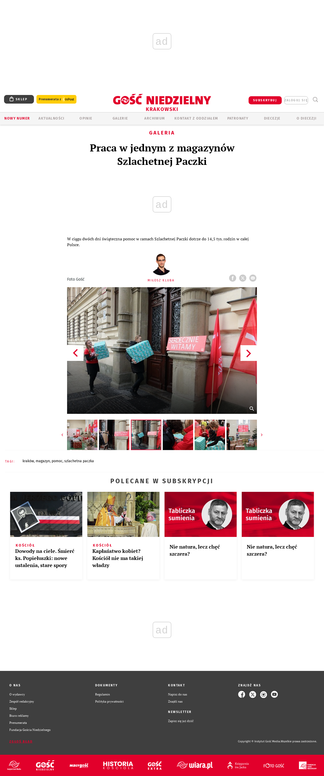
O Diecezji (306, 118)
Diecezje (272, 118)
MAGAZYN (43, 461)
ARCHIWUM (154, 118)
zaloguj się (296, 100)
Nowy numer (17, 118)
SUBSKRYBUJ (265, 100)
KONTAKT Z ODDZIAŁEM (196, 118)
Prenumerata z (56, 99)
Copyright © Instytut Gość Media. (259, 741)
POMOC (57, 461)
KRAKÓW (28, 461)
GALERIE (120, 118)
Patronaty (238, 118)
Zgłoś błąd (21, 741)
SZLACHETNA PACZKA (79, 461)
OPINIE (85, 118)
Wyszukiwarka (315, 99)
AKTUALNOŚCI (51, 118)
